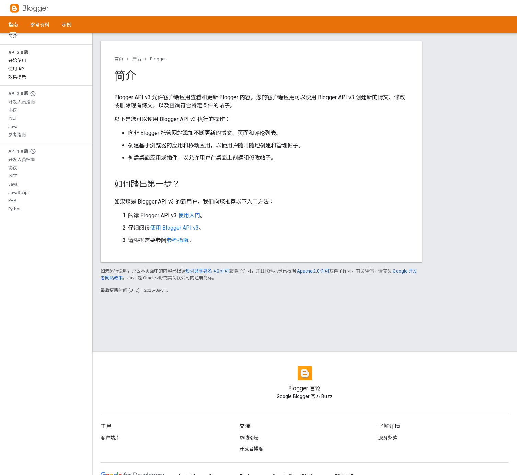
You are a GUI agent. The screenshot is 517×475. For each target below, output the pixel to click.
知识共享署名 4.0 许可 (207, 271)
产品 (136, 58)
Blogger (35, 8)
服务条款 (388, 437)
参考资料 (39, 25)
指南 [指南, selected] (13, 25)
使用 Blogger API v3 (174, 227)
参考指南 (177, 240)
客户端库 (110, 437)
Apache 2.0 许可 (313, 271)
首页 (118, 58)
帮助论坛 (248, 437)
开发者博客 (251, 448)
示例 (66, 25)
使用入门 (189, 215)
